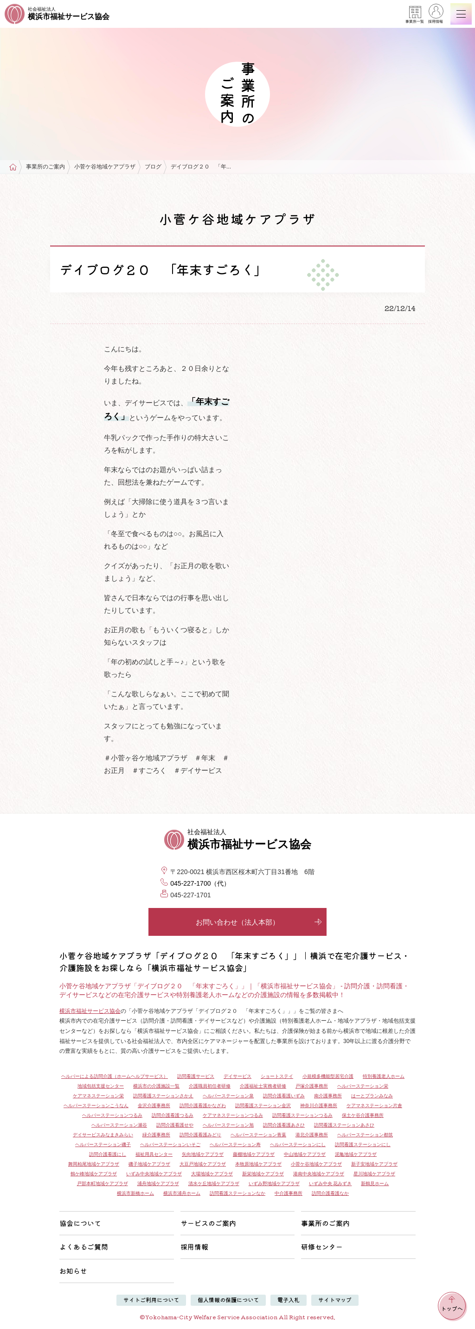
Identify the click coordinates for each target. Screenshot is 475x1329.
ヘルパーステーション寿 (235, 1144)
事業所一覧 (414, 15)
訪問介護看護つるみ (172, 1115)
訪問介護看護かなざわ (203, 1105)
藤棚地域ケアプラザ (254, 1154)
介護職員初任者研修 (210, 1086)
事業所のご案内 (325, 1223)
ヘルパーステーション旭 (228, 1125)
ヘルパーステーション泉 (228, 1095)
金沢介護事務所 (154, 1105)
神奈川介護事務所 (318, 1105)
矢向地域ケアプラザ (203, 1154)
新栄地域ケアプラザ (263, 1173)
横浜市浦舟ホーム (181, 1193)
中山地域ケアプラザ (305, 1154)
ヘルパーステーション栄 (362, 1086)
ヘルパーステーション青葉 (258, 1134)
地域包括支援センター (100, 1086)
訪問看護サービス (195, 1076)
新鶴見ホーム (375, 1183)
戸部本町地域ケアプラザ (102, 1183)
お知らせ (73, 1271)
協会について (80, 1223)
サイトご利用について (151, 1299)
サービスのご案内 (208, 1223)
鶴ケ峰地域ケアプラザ (94, 1173)
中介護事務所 (288, 1193)
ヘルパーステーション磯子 (103, 1144)
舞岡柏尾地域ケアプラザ (93, 1164)
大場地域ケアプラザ (212, 1173)
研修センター (322, 1246)
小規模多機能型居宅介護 (327, 1076)
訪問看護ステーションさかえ (163, 1095)
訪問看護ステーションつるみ (302, 1115)
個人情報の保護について (228, 1299)
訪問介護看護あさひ (284, 1125)
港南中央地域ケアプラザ (318, 1173)
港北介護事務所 (311, 1134)
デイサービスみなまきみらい (103, 1134)
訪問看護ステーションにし (363, 1144)
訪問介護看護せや (174, 1125)
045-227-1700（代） (200, 883)
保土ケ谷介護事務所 (363, 1115)
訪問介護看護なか (330, 1193)
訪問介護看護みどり (200, 1134)
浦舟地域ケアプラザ (158, 1183)
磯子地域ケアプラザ (149, 1164)
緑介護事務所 (156, 1134)
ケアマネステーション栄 (98, 1095)
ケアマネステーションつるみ (233, 1115)
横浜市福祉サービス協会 (90, 1011)
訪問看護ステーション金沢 (263, 1105)
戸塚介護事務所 (311, 1086)
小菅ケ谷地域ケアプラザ (316, 1164)
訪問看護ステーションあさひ (344, 1125)
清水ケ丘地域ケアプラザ (213, 1183)
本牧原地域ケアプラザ (258, 1164)
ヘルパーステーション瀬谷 (119, 1125)
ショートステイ (277, 1076)
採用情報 (435, 15)
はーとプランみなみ (372, 1095)
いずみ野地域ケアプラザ (274, 1183)
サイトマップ (335, 1299)
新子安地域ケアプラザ (374, 1164)
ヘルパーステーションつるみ (112, 1115)
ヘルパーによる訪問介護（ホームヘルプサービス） (114, 1076)
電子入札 (288, 1299)
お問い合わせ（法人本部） (259, 922)
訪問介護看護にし (107, 1154)
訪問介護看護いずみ (284, 1095)
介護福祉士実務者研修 (263, 1086)
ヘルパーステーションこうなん (96, 1105)
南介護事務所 (328, 1095)
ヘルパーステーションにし (298, 1144)
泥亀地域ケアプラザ (356, 1154)
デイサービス (237, 1076)
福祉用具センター (154, 1154)
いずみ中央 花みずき (330, 1183)
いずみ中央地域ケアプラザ (154, 1173)
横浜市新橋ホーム (135, 1193)
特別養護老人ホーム (383, 1076)
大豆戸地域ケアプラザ (203, 1164)
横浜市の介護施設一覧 (156, 1086)
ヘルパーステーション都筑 (365, 1134)
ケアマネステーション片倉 (374, 1105)
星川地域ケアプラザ (374, 1173)
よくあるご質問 (83, 1246)
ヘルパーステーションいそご (170, 1144)
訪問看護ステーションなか (237, 1193)
